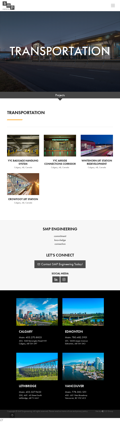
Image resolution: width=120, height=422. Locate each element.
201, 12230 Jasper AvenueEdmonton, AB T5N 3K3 (76, 342)
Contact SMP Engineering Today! (60, 264)
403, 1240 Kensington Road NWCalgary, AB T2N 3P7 (33, 342)
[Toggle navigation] (113, 5)
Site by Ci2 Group (104, 411)
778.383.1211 (79, 392)
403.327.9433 (33, 392)
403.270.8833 (34, 337)
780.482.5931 (79, 337)
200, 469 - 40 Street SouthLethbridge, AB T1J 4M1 (30, 396)
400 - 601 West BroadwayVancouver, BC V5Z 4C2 (76, 396)
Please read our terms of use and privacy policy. (68, 411)
